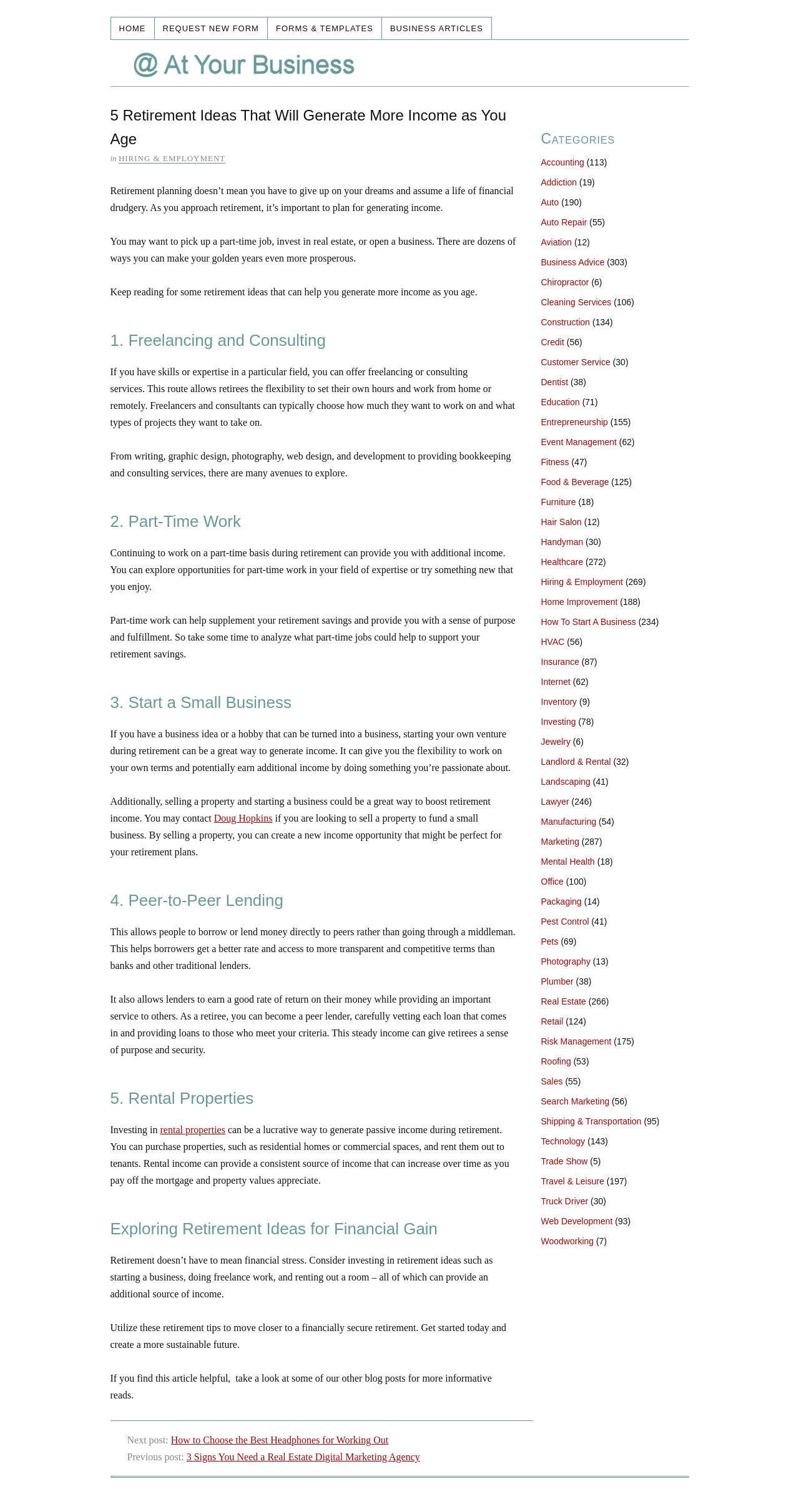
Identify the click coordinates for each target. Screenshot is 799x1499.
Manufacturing (569, 822)
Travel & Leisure (572, 1181)
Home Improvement (579, 602)
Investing (558, 722)
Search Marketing (575, 1101)
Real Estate (563, 1001)
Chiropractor (565, 282)
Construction (566, 322)
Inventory (559, 702)
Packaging (561, 902)
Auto (550, 202)
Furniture (558, 502)
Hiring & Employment (172, 158)
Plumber (557, 981)
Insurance (560, 662)
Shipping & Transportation (591, 1121)
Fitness (555, 462)
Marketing (560, 842)
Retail (552, 1021)
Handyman (562, 542)
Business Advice (573, 262)
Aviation (556, 242)
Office (552, 882)
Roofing (556, 1061)
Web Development (577, 1221)
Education (560, 402)
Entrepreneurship (574, 422)
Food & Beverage (575, 482)
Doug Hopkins (243, 818)
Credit (552, 342)
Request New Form (211, 28)
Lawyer (555, 802)
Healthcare (562, 562)
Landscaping (566, 782)
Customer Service (575, 362)
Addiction (559, 182)
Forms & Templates (324, 28)
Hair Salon (561, 522)
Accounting (562, 162)
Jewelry (556, 742)
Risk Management (576, 1041)
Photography (566, 961)
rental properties (192, 1129)
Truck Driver (565, 1201)
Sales (552, 1081)
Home (132, 28)
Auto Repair (564, 222)
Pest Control (565, 921)
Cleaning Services (576, 302)
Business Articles (436, 28)
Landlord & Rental (576, 762)
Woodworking (567, 1241)
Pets (550, 941)
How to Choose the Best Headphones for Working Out (280, 1440)
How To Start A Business (588, 622)
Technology (563, 1141)
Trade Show (564, 1161)
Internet (556, 682)
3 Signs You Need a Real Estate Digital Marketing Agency (303, 1457)
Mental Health (568, 862)
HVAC (553, 642)
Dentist (555, 382)
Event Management (579, 442)
